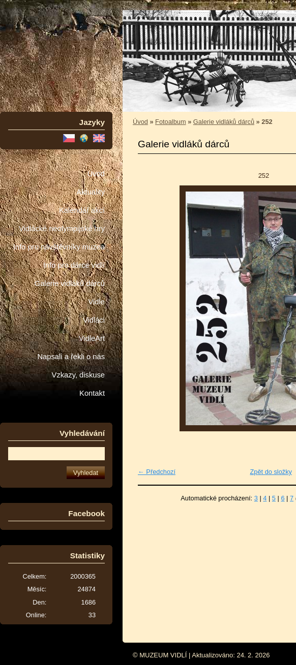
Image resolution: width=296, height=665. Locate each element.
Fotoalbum (170, 121)
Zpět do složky (271, 472)
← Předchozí (156, 472)
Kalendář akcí (82, 210)
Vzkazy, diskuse (78, 375)
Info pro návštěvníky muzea (59, 247)
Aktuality (90, 192)
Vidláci (94, 320)
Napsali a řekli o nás (71, 357)
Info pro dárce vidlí (74, 265)
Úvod (96, 174)
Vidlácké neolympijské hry (62, 229)
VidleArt (92, 338)
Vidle (96, 302)
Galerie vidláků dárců (70, 283)
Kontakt (92, 393)
